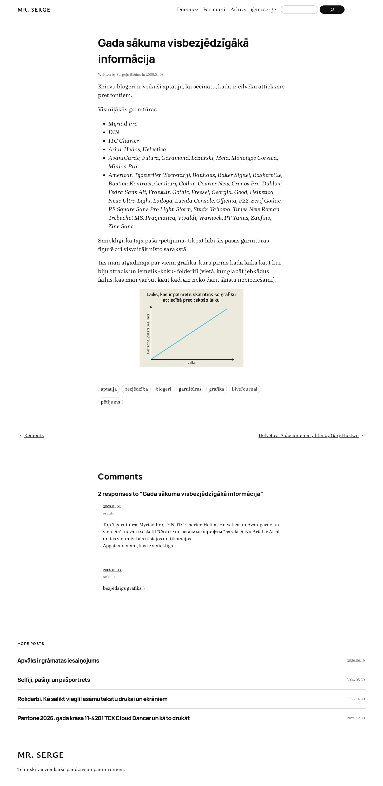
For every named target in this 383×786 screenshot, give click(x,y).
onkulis (109, 577)
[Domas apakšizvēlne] (196, 9)
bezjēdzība (136, 389)
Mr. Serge (34, 9)
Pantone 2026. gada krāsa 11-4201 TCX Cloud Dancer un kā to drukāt (103, 718)
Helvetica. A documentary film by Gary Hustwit (309, 435)
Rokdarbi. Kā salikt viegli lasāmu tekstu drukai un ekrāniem (92, 699)
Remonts (34, 435)
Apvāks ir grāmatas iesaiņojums (58, 660)
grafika (216, 389)
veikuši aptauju (163, 86)
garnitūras (190, 389)
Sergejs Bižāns (128, 74)
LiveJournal (244, 389)
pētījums (110, 402)
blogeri (163, 389)
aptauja (109, 389)
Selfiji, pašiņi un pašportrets (53, 680)
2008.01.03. (112, 506)
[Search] (332, 9)
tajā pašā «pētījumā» (160, 240)
